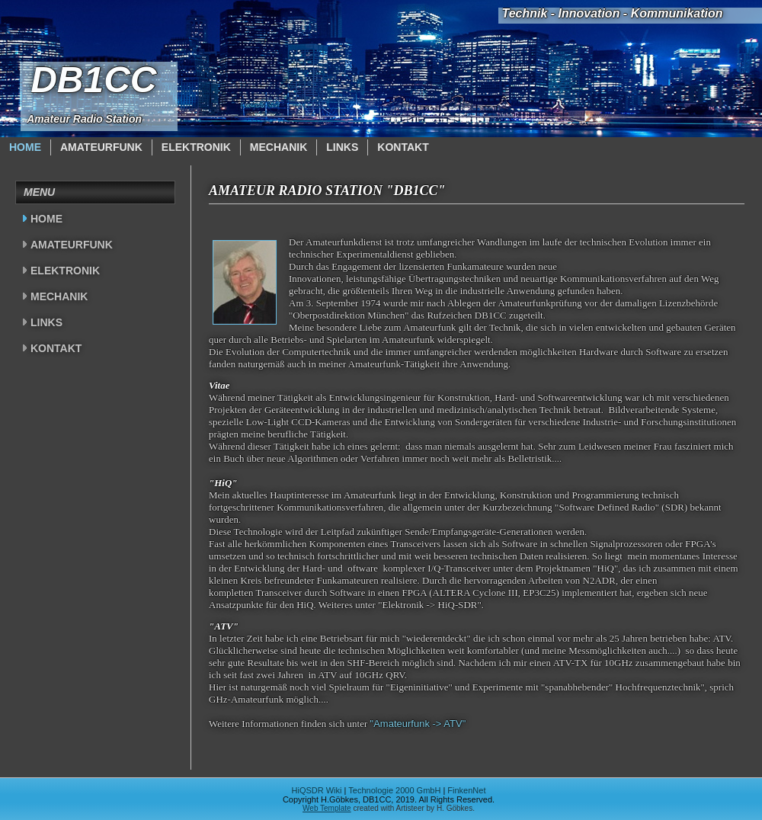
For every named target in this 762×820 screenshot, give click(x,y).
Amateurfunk (101, 147)
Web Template (327, 808)
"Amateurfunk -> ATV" (418, 723)
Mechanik (278, 147)
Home (25, 147)
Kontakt (402, 147)
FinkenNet (466, 790)
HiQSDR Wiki (317, 790)
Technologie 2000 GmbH (394, 790)
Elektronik (196, 147)
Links (342, 147)
